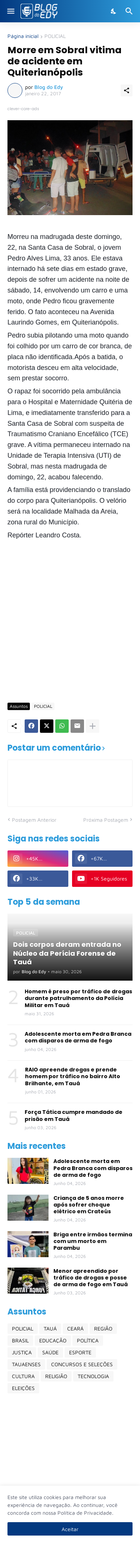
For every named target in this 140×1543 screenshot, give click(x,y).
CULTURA (23, 1376)
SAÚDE (50, 1352)
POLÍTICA (88, 1340)
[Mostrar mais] (92, 726)
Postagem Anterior (34, 820)
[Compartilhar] (127, 90)
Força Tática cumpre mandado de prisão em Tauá (73, 1115)
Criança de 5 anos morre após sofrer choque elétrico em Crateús (88, 1205)
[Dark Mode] (114, 11)
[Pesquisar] (130, 11)
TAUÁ (50, 1328)
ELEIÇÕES (23, 1388)
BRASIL (20, 1340)
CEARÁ (75, 1328)
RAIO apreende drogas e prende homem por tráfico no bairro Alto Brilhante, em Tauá (72, 1076)
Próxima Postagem (105, 820)
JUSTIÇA (22, 1352)
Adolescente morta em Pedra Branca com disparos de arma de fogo (78, 1037)
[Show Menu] (10, 11)
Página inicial (22, 36)
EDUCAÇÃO (52, 1340)
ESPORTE (80, 1352)
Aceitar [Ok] (70, 1529)
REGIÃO (103, 1328)
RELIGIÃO (56, 1376)
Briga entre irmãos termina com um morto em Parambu (92, 1241)
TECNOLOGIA (93, 1376)
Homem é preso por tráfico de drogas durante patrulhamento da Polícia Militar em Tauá (78, 998)
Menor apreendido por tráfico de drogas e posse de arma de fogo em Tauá (90, 1278)
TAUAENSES (26, 1364)
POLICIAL (55, 36)
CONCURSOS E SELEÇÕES (82, 1364)
